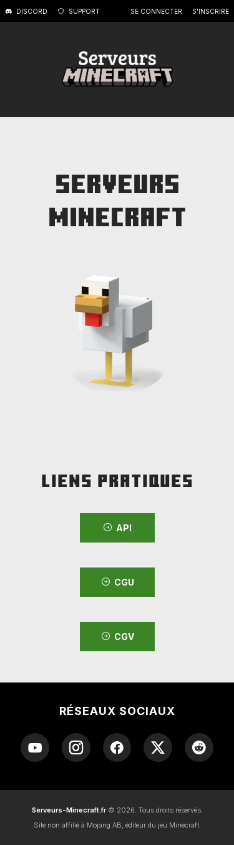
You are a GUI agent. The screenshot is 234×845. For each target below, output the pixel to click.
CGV (117, 636)
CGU (117, 582)
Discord (26, 11)
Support (78, 11)
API (117, 527)
